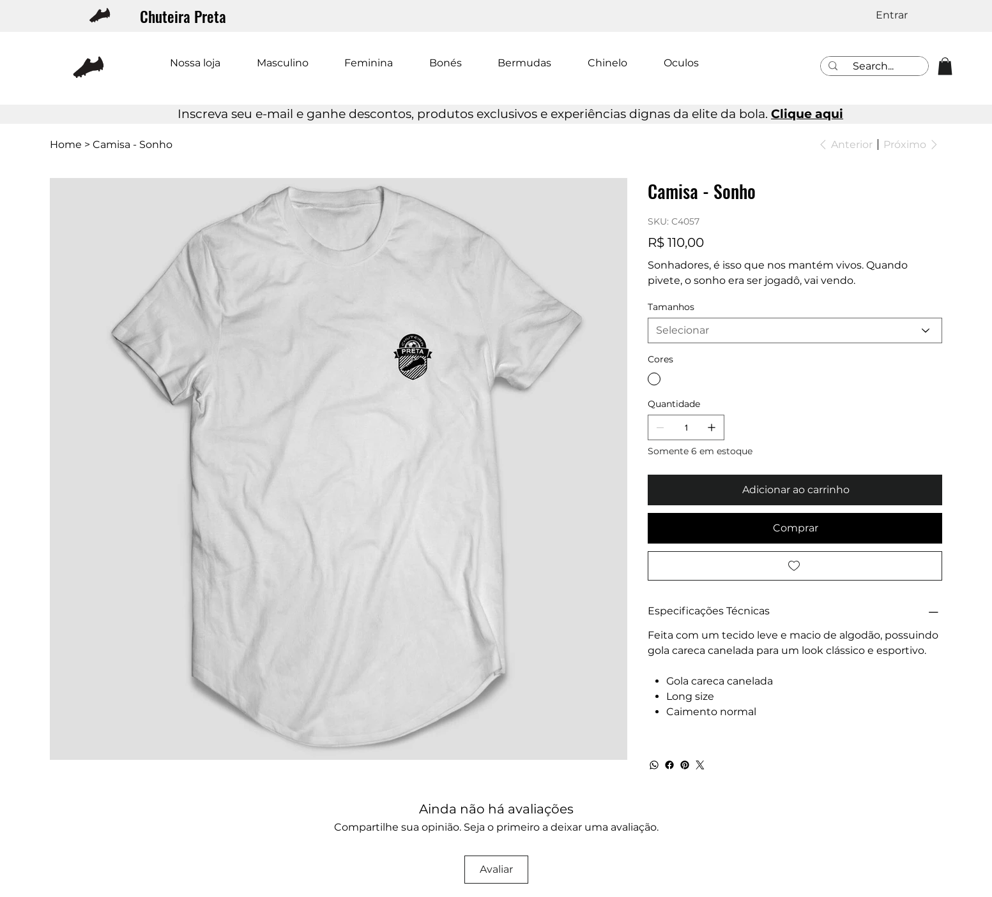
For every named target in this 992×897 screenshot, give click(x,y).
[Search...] (873, 66)
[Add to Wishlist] (795, 566)
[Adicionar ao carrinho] (795, 490)
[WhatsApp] (654, 765)
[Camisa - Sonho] (132, 144)
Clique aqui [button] (807, 114)
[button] (945, 66)
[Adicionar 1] (711, 427)
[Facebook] (669, 765)
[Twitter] (700, 765)
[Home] (66, 144)
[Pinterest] (684, 765)
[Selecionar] (795, 330)
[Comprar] (795, 528)
